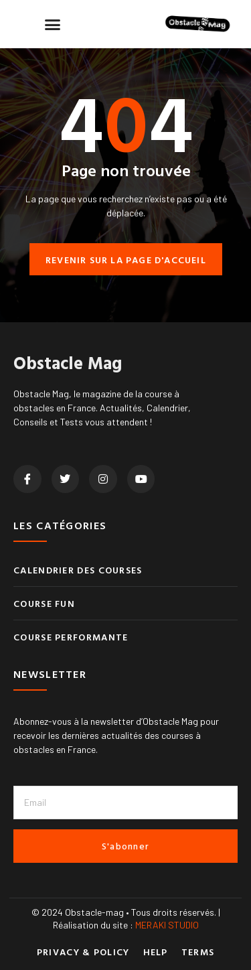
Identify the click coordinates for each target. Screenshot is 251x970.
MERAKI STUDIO (167, 924)
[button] (53, 24)
